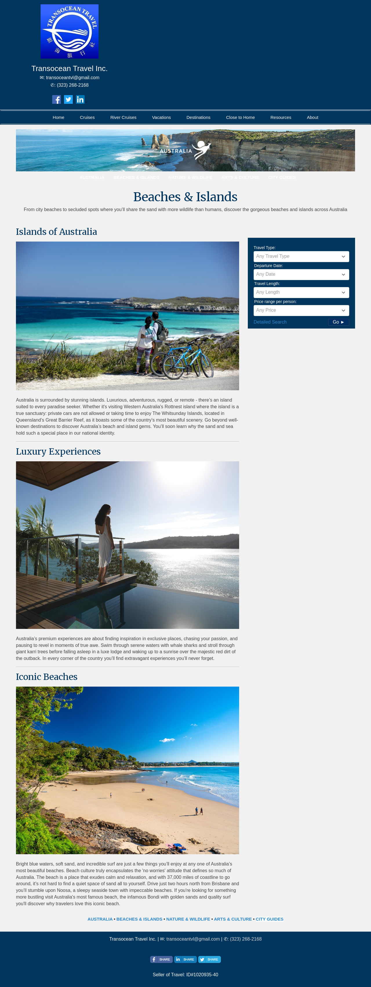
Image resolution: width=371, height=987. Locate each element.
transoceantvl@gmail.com (193, 939)
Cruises (87, 117)
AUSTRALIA (100, 919)
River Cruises (123, 117)
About (312, 117)
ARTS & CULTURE (233, 919)
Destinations (198, 117)
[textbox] (301, 256)
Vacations (161, 117)
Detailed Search (270, 322)
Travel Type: (265, 247)
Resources (280, 117)
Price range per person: (275, 301)
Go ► (339, 322)
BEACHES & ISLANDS (139, 919)
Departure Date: (268, 265)
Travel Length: (267, 283)
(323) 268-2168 (245, 939)
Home (58, 117)
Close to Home (240, 117)
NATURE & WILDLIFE (188, 919)
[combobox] (301, 256)
